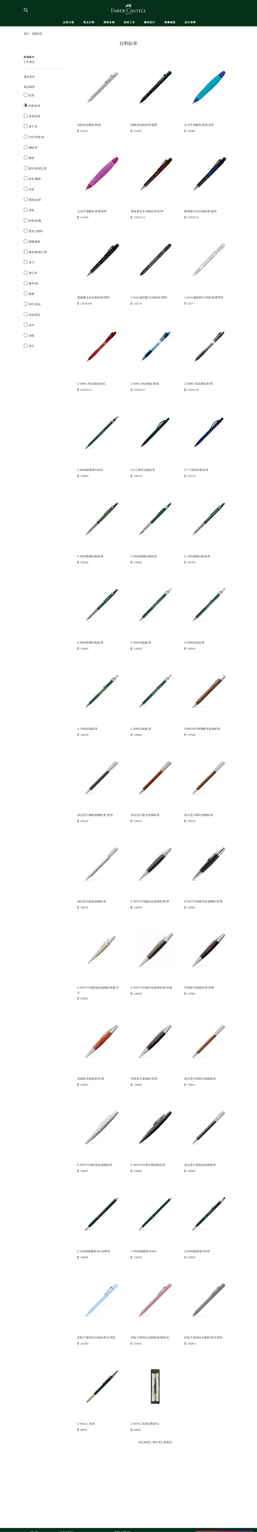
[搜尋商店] (26, 10)
